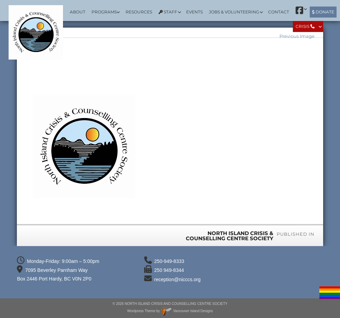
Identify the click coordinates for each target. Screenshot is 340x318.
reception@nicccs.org (177, 279)
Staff (168, 11)
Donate (323, 11)
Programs (104, 11)
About (77, 11)
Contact (278, 11)
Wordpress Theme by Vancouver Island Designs (170, 311)
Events (194, 11)
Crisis (305, 26)
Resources (139, 11)
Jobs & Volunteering (234, 11)
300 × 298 (304, 220)
